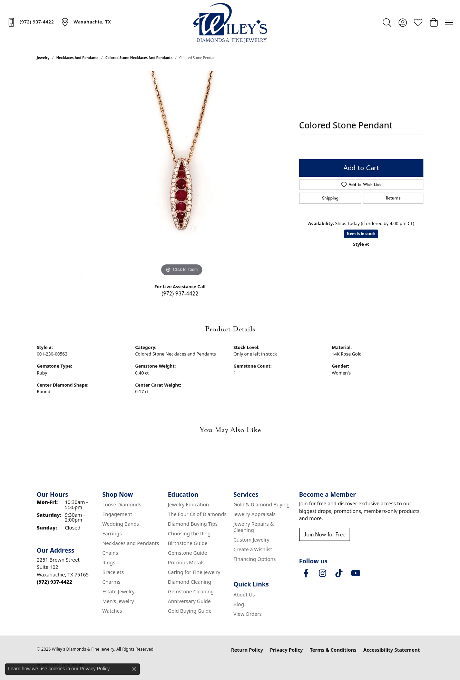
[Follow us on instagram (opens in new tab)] (323, 573)
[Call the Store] (54, 582)
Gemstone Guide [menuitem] (187, 553)
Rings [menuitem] (108, 562)
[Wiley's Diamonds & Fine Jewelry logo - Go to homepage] (230, 22)
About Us (244, 594)
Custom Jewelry (252, 539)
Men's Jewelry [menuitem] (118, 601)
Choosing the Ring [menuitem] (189, 533)
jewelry (43, 57)
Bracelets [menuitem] (113, 572)
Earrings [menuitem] (112, 533)
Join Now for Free (324, 534)
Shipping (330, 198)
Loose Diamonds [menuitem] (121, 504)
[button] (387, 22)
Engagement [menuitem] (117, 514)
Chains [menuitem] (110, 553)
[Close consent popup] (134, 669)
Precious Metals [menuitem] (186, 562)
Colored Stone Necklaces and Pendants (139, 57)
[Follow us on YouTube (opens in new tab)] (356, 573)
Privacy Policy (286, 650)
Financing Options (255, 559)
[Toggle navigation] (449, 22)
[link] (30, 22)
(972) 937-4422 (180, 293)
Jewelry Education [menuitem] (188, 504)
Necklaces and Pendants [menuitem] (130, 543)
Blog (239, 604)
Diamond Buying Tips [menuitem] (193, 524)
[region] (181, 174)
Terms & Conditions (333, 650)
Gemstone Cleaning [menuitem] (191, 591)
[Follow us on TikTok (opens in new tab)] (339, 573)
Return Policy (247, 650)
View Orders (248, 614)
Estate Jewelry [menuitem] (118, 591)
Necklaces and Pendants (77, 57)
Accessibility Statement (391, 650)
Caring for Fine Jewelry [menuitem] (194, 572)
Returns (393, 198)
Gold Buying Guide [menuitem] (190, 611)
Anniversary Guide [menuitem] (189, 601)
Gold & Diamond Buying (262, 504)
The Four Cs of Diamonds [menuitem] (197, 514)
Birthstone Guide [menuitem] (188, 543)
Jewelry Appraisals (255, 514)
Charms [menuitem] (111, 582)
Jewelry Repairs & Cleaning (254, 527)
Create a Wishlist (253, 549)
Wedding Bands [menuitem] (120, 524)
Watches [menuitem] (112, 611)
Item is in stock (361, 233)
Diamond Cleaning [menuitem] (189, 582)
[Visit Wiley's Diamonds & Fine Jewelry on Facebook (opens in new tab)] (306, 573)
